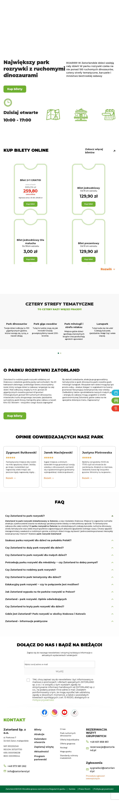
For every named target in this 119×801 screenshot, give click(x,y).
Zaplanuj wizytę (44, 755)
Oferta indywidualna (69, 748)
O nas (63, 737)
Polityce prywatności (43, 708)
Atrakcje (39, 742)
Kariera (72, 797)
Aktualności (41, 759)
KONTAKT (14, 728)
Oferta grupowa (67, 752)
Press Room (84, 797)
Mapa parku (65, 760)
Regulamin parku (57, 797)
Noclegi (63, 756)
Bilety (37, 737)
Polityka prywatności (103, 797)
